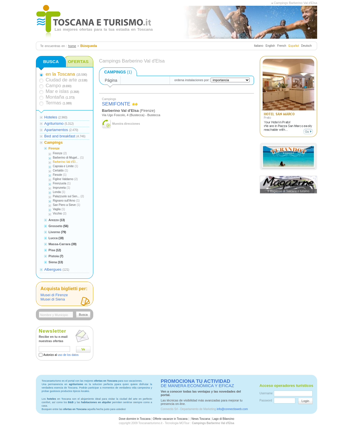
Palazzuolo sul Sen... (66, 196)
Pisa (52, 250)
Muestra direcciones (126, 123)
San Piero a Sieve (64, 204)
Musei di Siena (52, 299)
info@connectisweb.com (232, 409)
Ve (83, 349)
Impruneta (59, 187)
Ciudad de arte (61, 80)
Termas (53, 103)
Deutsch (306, 45)
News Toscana (200, 418)
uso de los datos (68, 354)
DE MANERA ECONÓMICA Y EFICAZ (197, 383)
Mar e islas (57, 91)
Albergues (52, 269)
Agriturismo (53, 123)
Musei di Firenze (54, 295)
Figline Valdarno (63, 179)
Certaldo (58, 170)
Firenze (54, 148)
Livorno (54, 232)
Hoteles (50, 117)
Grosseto (55, 226)
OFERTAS (78, 61)
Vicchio (57, 213)
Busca (83, 314)
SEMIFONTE (116, 104)
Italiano (258, 45)
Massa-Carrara (59, 244)
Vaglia (57, 209)
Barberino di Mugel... (66, 157)
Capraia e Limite (63, 166)
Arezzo (54, 220)
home (72, 46)
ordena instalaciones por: (192, 80)
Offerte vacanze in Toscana (170, 418)
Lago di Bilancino (223, 418)
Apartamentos (56, 130)
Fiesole (57, 174)
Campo (53, 85)
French (281, 45)
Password (265, 400)
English (270, 45)
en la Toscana (60, 74)
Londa (57, 192)
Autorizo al (61, 354)
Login (305, 401)
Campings (53, 142)
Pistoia (54, 256)
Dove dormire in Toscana (134, 418)
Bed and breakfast (59, 136)
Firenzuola (59, 183)
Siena (53, 262)
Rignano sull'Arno (64, 200)
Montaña (55, 97)
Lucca (53, 238)
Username (266, 393)
